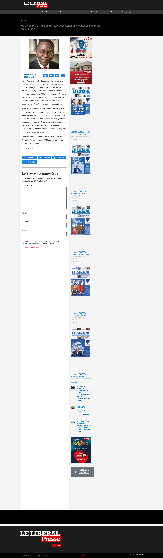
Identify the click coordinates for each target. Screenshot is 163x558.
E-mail (25, 222)
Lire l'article (74, 140)
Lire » (78, 402)
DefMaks (140, 554)
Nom (24, 213)
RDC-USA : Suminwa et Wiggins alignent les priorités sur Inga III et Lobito (83, 411)
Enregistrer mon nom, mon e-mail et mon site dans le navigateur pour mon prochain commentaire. (42, 242)
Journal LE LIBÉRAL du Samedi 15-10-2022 (80, 192)
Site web (25, 230)
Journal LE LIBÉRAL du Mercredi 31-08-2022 (80, 375)
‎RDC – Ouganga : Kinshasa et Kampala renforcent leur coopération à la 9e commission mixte (84, 426)
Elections (111, 12)
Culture (62, 12)
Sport (78, 12)
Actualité (45, 12)
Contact (94, 12)
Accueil (28, 12)
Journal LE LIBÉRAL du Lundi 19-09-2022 (80, 314)
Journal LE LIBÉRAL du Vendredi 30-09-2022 (80, 253)
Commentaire (27, 185)
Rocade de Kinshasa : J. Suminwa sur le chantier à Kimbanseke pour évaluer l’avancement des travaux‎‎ (83, 393)
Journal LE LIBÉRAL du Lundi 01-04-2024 (80, 133)
